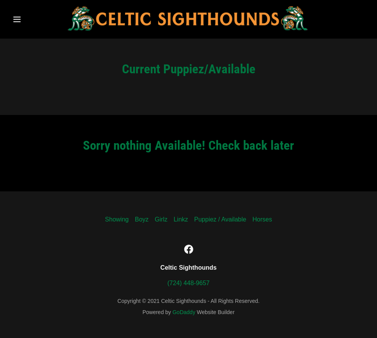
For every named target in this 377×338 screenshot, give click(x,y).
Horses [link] (262, 219)
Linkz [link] (181, 219)
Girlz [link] (161, 219)
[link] (188, 32)
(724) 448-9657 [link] (188, 283)
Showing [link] (116, 219)
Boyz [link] (142, 219)
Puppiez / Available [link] (220, 219)
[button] (28, 19)
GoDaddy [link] (183, 312)
